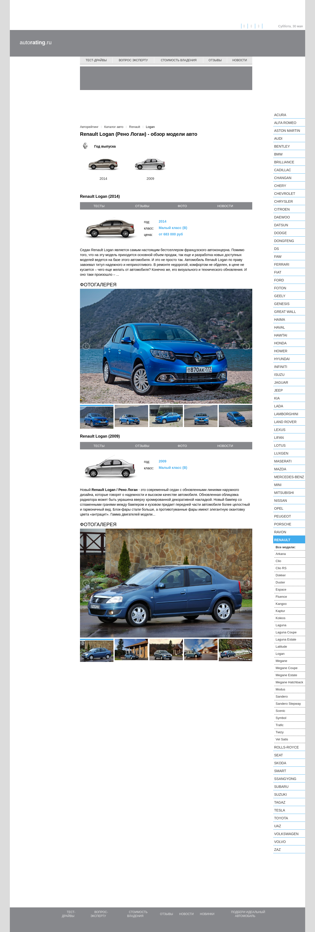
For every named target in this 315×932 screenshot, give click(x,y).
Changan (282, 178)
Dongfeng (284, 241)
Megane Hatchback (289, 682)
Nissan (280, 501)
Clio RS (281, 568)
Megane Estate (286, 675)
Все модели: (286, 547)
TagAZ (279, 802)
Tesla (279, 810)
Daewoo (282, 217)
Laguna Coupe (286, 632)
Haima (279, 319)
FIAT (277, 272)
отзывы (142, 206)
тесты (99, 206)
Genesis (281, 304)
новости (225, 206)
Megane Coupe (287, 668)
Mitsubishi (284, 493)
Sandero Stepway (288, 703)
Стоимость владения (178, 60)
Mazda (280, 469)
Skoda (280, 763)
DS (276, 249)
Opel (278, 508)
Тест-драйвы (96, 60)
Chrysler (283, 201)
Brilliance (284, 162)
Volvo (280, 842)
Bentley (282, 146)
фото (182, 206)
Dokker (281, 575)
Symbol (281, 718)
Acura (280, 115)
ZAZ (277, 850)
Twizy (280, 732)
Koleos (280, 618)
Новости (239, 60)
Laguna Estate (286, 639)
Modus (280, 689)
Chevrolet (284, 194)
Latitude (281, 646)
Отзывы (215, 60)
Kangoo (281, 604)
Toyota (281, 818)
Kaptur (280, 611)
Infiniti (280, 367)
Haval (279, 327)
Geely (279, 296)
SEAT (278, 755)
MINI (278, 485)
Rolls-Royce (286, 747)
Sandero (282, 696)
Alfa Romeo (285, 123)
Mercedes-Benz (289, 477)
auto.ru (36, 42)
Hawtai (280, 335)
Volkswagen (286, 834)
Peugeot (282, 516)
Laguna (281, 625)
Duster (280, 582)
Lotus (280, 445)
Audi (278, 138)
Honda (280, 343)
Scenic (280, 711)
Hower (280, 351)
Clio (278, 561)
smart (280, 771)
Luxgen (281, 453)
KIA (277, 398)
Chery (280, 186)
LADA (278, 406)
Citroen (282, 209)
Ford (279, 280)
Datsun (281, 225)
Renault (282, 540)
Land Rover (285, 422)
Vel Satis (282, 739)
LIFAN (279, 438)
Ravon (280, 532)
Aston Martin (287, 131)
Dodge (280, 233)
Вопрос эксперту (133, 60)
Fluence (281, 596)
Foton (280, 288)
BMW (278, 154)
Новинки (207, 914)
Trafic (280, 725)
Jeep (278, 390)
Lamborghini (286, 414)
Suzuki (280, 794)
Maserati (283, 461)
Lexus (279, 430)
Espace (281, 589)
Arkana (281, 554)
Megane (281, 661)
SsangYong (285, 779)
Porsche (282, 524)
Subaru (281, 787)
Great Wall (285, 312)
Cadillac (282, 170)
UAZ (277, 826)
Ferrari (281, 264)
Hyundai (282, 359)
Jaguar (281, 382)
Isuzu (279, 375)
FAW (278, 257)
